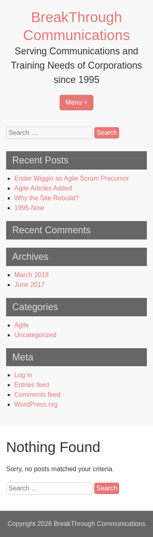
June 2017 (29, 284)
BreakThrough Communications (99, 523)
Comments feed (37, 394)
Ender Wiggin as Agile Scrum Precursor (71, 178)
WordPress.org (36, 404)
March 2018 (31, 274)
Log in (23, 374)
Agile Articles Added (43, 188)
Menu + (77, 102)
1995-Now (29, 207)
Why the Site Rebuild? (46, 198)
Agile (21, 325)
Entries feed (31, 384)
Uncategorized (35, 334)
